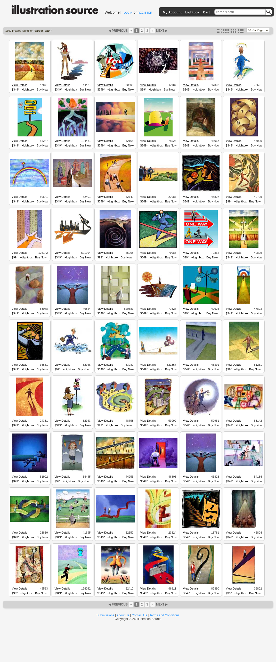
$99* (143, 89)
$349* (15, 89)
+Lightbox (28, 89)
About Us (123, 615)
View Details (19, 84)
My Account (172, 12)
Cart (206, 12)
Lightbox (192, 12)
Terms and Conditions (165, 615)
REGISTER (145, 12)
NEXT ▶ (161, 30)
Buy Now (42, 89)
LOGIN (128, 12)
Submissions (105, 615)
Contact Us (139, 615)
